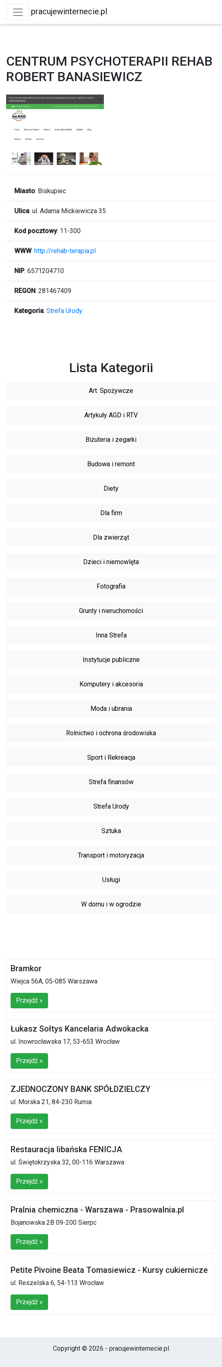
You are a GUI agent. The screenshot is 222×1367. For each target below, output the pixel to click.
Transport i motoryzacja (111, 855)
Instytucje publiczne (111, 660)
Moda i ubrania (111, 708)
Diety (111, 488)
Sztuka (111, 831)
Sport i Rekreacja (111, 757)
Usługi (111, 880)
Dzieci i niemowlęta (111, 562)
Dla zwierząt (111, 537)
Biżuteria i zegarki (111, 439)
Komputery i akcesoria (111, 684)
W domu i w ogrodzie (111, 904)
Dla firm (111, 513)
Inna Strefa (111, 635)
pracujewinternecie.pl (69, 11)
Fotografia (111, 586)
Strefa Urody (64, 311)
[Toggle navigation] (18, 12)
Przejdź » (29, 1000)
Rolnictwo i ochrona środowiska (111, 733)
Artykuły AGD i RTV (111, 415)
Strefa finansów (111, 782)
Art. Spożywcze (111, 391)
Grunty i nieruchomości (111, 611)
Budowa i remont (111, 464)
